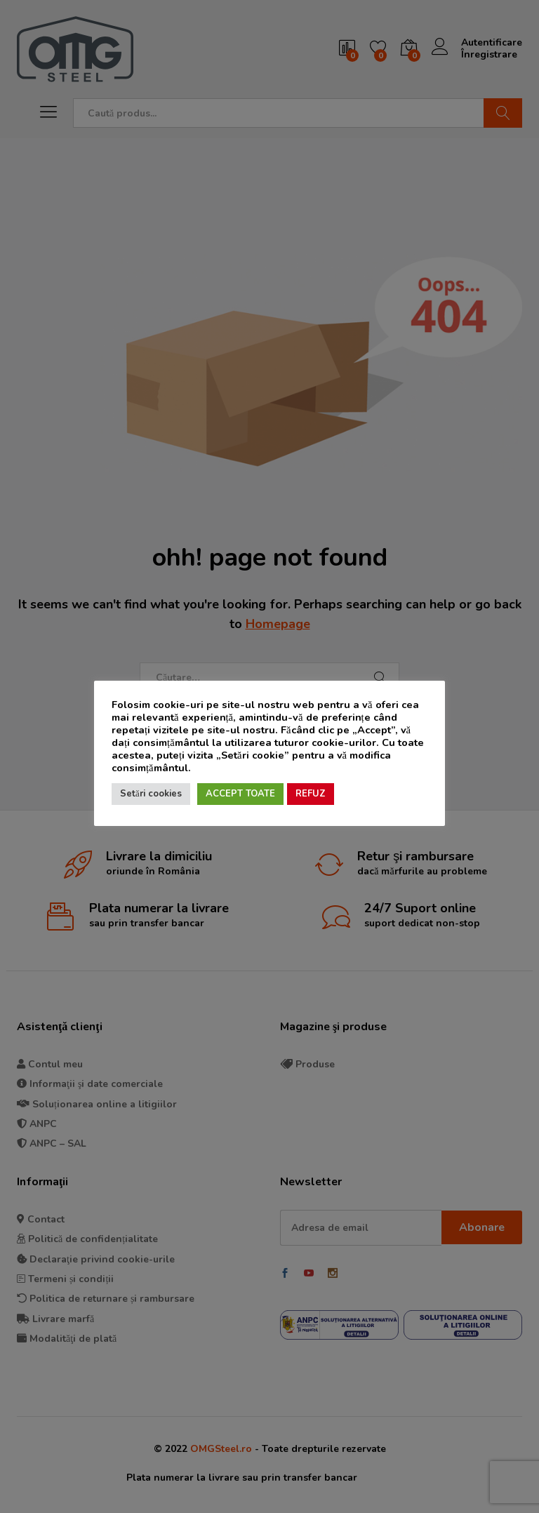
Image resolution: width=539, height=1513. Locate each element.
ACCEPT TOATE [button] (240, 793)
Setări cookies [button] (151, 793)
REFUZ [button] (310, 793)
